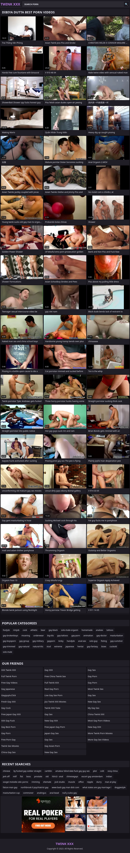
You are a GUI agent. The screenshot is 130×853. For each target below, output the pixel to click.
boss (28, 776)
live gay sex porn (53, 695)
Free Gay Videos (9, 682)
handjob (71, 641)
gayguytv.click (8, 695)
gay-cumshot (116, 641)
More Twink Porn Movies (100, 733)
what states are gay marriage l (97, 787)
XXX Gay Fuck (8, 720)
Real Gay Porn (52, 688)
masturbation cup (11, 792)
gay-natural (24, 646)
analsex (99, 630)
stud (49, 646)
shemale (47, 782)
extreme (58, 646)
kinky (60, 641)
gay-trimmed (9, 646)
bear (43, 630)
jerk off (6, 776)
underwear (38, 635)
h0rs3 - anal (57, 776)
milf (15, 776)
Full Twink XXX (52, 682)
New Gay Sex (51, 752)
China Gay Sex (8, 752)
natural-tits (38, 646)
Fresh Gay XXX (8, 701)
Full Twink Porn (9, 676)
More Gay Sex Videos (98, 739)
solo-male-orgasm (69, 630)
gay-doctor (102, 635)
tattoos (109, 630)
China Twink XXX (96, 714)
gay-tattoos (62, 635)
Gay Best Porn (8, 726)
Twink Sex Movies (10, 745)
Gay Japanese (8, 688)
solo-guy (93, 641)
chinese (6, 771)
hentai (80, 646)
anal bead (54, 792)
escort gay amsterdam (92, 776)
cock (25, 630)
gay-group (24, 641)
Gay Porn (6, 733)
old (47, 776)
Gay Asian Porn (52, 745)
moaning (25, 635)
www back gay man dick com (65, 787)
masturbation (116, 635)
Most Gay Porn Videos (99, 720)
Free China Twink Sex (55, 676)
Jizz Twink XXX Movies (55, 701)
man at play (110, 782)
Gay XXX (49, 670)
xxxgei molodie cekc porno (15, 782)
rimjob (16, 630)
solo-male (7, 652)
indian (109, 776)
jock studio (60, 782)
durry (99, 782)
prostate (38, 776)
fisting (104, 641)
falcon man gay (10, 787)
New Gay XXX (51, 720)
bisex (103, 646)
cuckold (113, 646)
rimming (36, 782)
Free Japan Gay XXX (11, 714)
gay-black (53, 630)
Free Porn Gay (8, 739)
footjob (6, 630)
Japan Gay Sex (52, 733)
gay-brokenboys (10, 635)
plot (95, 771)
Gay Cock (6, 707)
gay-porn (75, 635)
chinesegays (72, 776)
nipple (90, 782)
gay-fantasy (92, 646)
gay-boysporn (9, 641)
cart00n (48, 771)
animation (88, 635)
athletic (33, 630)
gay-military (38, 641)
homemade (87, 630)
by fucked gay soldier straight (27, 771)
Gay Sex (48, 714)
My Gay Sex (93, 707)
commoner (28, 792)
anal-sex (82, 641)
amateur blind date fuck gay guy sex (72, 771)
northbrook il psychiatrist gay (34, 787)
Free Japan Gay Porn (55, 726)
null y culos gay (69, 792)
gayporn (51, 641)
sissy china (113, 771)
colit (102, 771)
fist (21, 776)
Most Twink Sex (95, 688)
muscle (71, 782)
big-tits (50, 635)
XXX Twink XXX (8, 670)
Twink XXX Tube (52, 707)
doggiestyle (120, 787)
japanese (70, 646)
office (81, 782)
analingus (41, 792)
